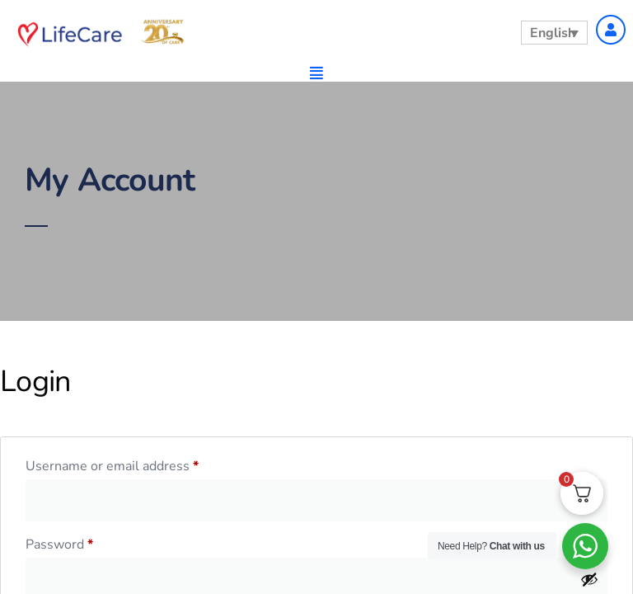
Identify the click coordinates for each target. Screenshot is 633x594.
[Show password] (589, 579)
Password (86, 542)
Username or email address (139, 464)
